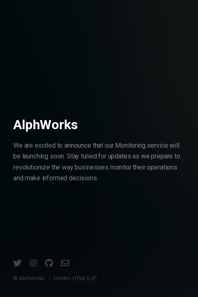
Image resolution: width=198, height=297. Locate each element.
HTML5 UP (85, 278)
